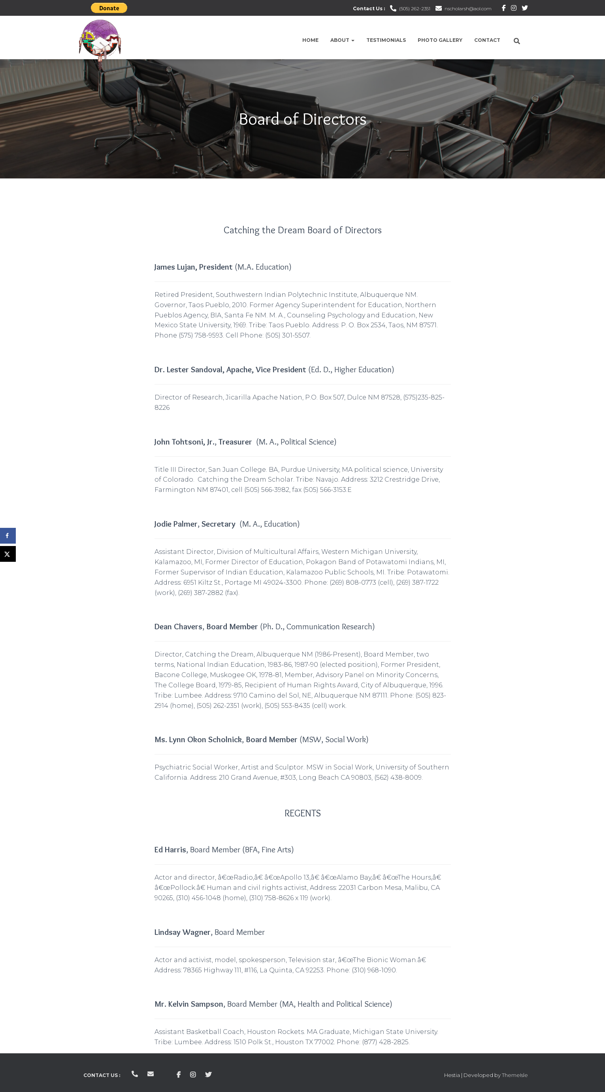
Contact (487, 40)
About (342, 40)
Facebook (504, 9)
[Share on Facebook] (8, 536)
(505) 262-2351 (414, 8)
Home (310, 40)
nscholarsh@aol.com (468, 8)
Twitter (525, 9)
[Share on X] (8, 554)
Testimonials (386, 40)
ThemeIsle (515, 1075)
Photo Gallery (440, 40)
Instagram (513, 9)
